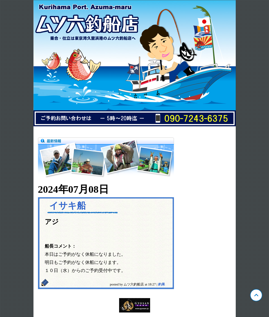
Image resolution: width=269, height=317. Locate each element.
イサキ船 (67, 206)
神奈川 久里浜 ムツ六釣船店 (134, 63)
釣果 (161, 284)
